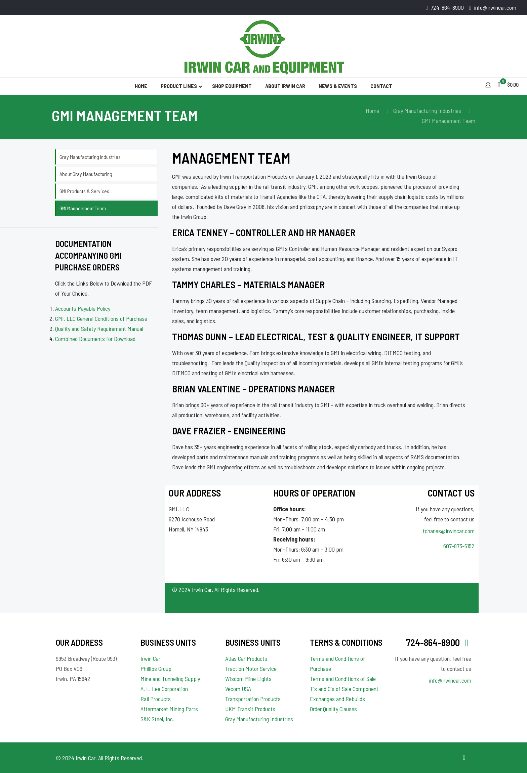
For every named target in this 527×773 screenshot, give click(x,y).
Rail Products (155, 698)
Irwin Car (150, 658)
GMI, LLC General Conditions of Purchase (101, 318)
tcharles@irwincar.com (449, 530)
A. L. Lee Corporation (164, 688)
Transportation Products (253, 698)
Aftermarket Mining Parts (169, 709)
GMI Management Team (82, 208)
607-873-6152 (459, 546)
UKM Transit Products (250, 709)
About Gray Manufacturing (85, 174)
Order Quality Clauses (333, 709)
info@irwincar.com (450, 680)
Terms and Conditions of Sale (343, 678)
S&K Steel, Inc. (157, 719)
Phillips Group (155, 668)
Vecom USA (238, 688)
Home (372, 110)
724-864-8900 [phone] (447, 7)
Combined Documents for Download (95, 338)
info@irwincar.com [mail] (495, 7)
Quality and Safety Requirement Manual (99, 328)
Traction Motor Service (251, 668)
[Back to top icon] (464, 757)
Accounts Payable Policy (82, 308)
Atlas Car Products (246, 658)
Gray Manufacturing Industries (427, 110)
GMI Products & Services (84, 191)
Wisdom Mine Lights (248, 678)
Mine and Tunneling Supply (170, 678)
